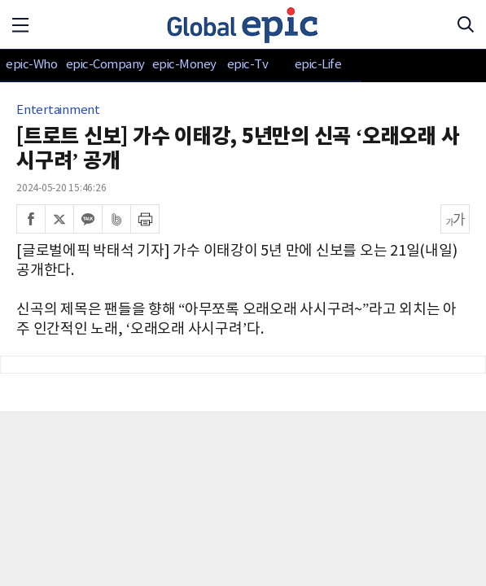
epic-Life (318, 65)
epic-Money (184, 65)
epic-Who (31, 65)
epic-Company (105, 65)
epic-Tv (248, 65)
